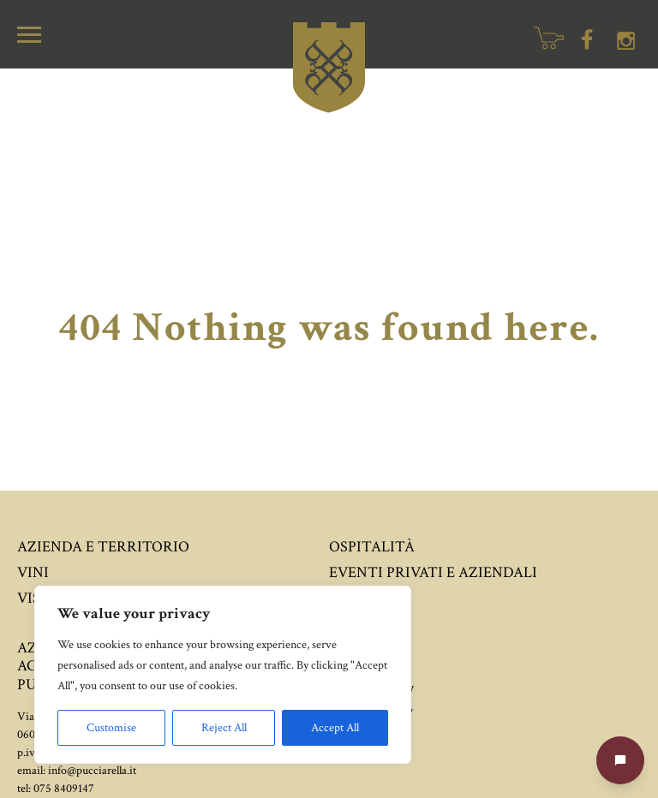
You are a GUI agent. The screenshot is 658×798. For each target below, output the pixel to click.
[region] (222, 675)
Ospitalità (372, 547)
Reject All (224, 727)
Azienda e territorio (103, 547)
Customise (111, 727)
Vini (33, 572)
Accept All (335, 727)
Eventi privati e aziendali (433, 572)
